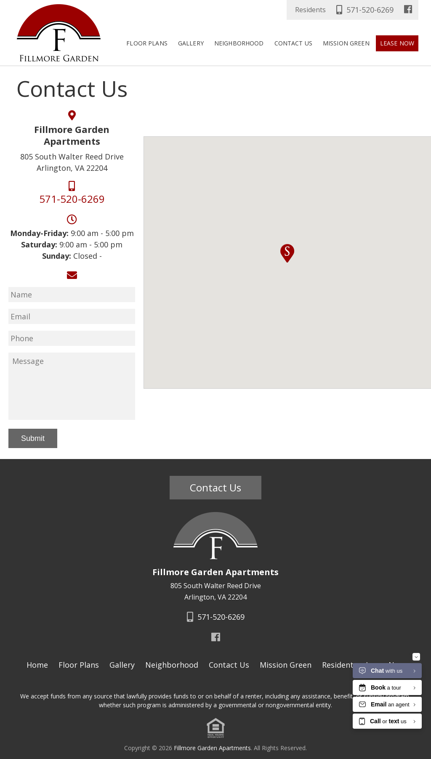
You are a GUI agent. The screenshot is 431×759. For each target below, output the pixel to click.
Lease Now (397, 43)
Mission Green (346, 43)
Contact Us (293, 43)
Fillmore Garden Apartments (212, 745)
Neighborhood (239, 43)
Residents (310, 9)
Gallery (191, 43)
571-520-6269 (364, 10)
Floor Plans (147, 43)
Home (37, 662)
